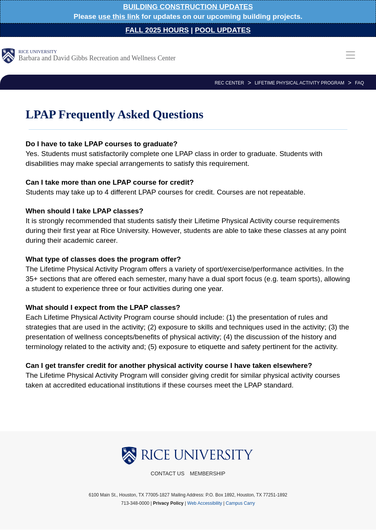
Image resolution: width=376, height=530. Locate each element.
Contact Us (167, 473)
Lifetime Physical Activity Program (299, 83)
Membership (207, 473)
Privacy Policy (168, 503)
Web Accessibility (204, 503)
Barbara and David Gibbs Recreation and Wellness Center (97, 58)
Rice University (37, 51)
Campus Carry (240, 503)
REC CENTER (229, 83)
